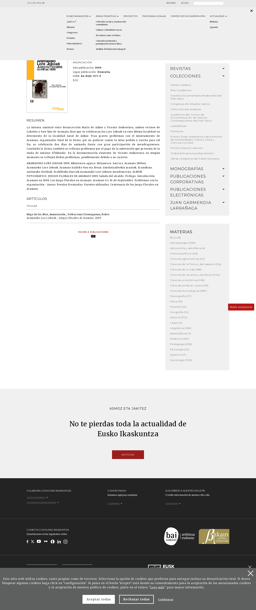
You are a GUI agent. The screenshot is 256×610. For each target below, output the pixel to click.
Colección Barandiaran (186, 109)
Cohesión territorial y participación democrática (109, 42)
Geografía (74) (179, 312)
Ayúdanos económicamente (43, 502)
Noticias (214, 21)
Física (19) (176, 301)
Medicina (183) (179, 338)
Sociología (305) (181, 360)
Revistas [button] (197, 68)
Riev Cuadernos (181, 90)
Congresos (72, 32)
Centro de (188, 16)
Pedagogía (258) (181, 344)
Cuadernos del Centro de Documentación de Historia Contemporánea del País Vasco (191, 117)
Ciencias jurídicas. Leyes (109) (189, 285)
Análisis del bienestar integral (110, 49)
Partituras (177, 131)
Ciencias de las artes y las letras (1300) (195, 274)
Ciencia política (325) (184, 253)
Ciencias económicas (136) (187, 280)
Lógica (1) (176, 322)
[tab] (197, 69)
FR (38, 3)
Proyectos (130, 16)
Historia (70, 27)
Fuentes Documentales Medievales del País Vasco (196, 97)
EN (43, 3)
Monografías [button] (197, 168)
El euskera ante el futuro (108, 35)
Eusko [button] (79, 16)
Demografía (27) (180, 296)
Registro (170, 3)
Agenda (214, 27)
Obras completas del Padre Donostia (195, 158)
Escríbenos (115, 503)
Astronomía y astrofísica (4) (187, 248)
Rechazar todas (136, 599)
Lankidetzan (179, 126)
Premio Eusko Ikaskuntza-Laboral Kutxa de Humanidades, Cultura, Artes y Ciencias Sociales (196, 139)
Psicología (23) (179, 349)
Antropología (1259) (183, 242)
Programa (154, 16)
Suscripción (173, 503)
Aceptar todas (99, 599)
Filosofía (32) (178, 306)
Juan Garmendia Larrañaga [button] (197, 205)
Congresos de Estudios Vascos (190, 103)
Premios (71, 38)
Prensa (70, 49)
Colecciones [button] (197, 76)
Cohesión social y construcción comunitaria (111, 23)
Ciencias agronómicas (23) (187, 258)
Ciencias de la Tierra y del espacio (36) (195, 264)
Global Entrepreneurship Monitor (192, 153)
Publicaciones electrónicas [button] (197, 192)
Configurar (165, 599)
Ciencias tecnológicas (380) (188, 290)
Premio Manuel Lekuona (187, 148)
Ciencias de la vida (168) (186, 269)
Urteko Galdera (181, 84)
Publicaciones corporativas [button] (197, 179)
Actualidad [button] (218, 16)
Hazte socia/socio (241, 307)
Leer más (157, 587)
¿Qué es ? (71, 21)
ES (34, 3)
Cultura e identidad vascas (109, 30)
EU (29, 3)
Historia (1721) (178, 317)
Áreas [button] (107, 16)
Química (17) (178, 354)
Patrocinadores (74, 43)
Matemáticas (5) (180, 333)
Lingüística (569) (180, 328)
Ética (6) (175, 237)
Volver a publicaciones (93, 232)
